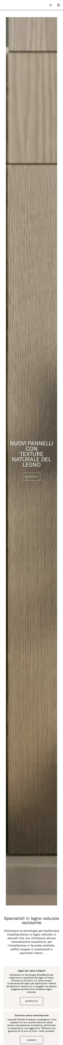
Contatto (31, 1040)
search (50, 5)
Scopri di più (31, 1001)
